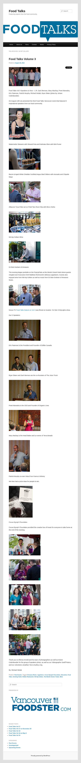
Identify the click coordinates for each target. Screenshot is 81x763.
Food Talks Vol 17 (14, 726)
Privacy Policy (51, 44)
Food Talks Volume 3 (22, 59)
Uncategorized (13, 745)
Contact (34, 44)
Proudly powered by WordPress (40, 755)
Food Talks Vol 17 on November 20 (20, 728)
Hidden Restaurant (28, 677)
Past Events (18, 675)
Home (11, 44)
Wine (61, 677)
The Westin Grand (49, 677)
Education (64, 675)
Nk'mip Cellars (38, 677)
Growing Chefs (17, 677)
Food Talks (17, 11)
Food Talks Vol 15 (14, 735)
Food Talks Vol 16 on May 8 (18, 733)
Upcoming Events (14, 747)
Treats (57, 677)
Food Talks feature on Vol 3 (25, 310)
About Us (19, 44)
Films (27, 44)
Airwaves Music (32, 675)
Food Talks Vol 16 (14, 731)
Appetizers (40, 675)
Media (42, 44)
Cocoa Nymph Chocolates (52, 675)
